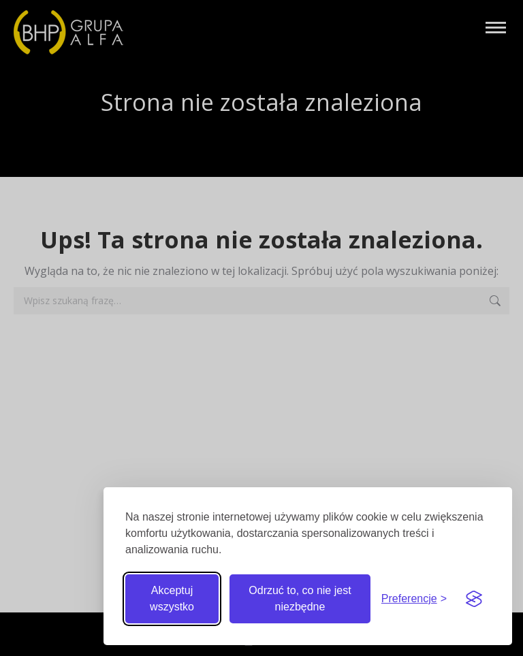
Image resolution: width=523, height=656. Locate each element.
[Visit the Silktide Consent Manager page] (474, 599)
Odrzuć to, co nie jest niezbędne (300, 598)
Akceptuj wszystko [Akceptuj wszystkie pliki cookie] (172, 598)
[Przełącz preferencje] (414, 599)
